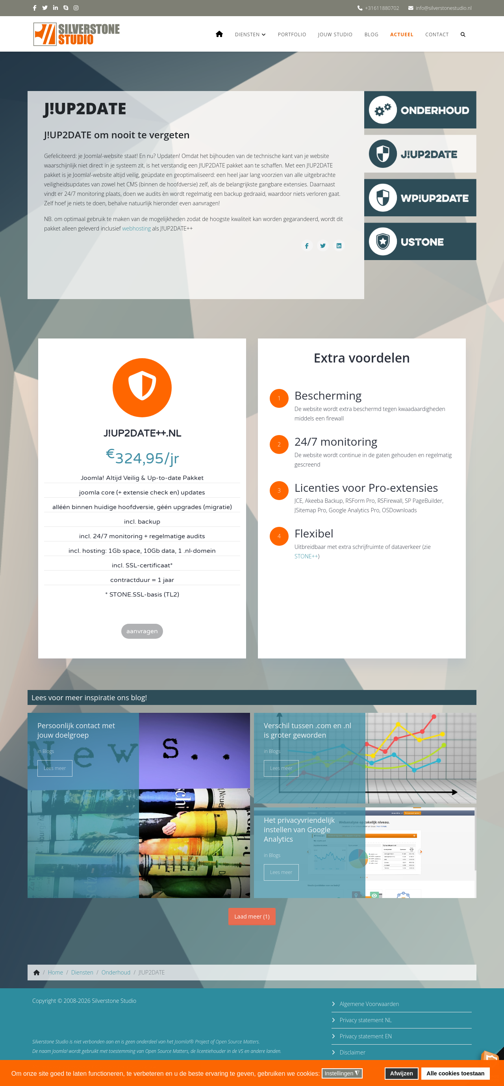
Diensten (247, 34)
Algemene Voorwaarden (368, 1004)
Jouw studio (335, 34)
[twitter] (45, 7)
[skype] (65, 7)
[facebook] (35, 7)
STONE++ (306, 556)
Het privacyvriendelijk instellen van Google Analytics (299, 829)
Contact (437, 34)
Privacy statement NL (365, 1020)
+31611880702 (382, 8)
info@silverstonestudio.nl (444, 8)
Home (55, 972)
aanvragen (142, 631)
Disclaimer (351, 1052)
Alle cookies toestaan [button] (455, 1073)
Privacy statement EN (365, 1036)
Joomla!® (184, 1041)
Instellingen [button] (342, 1073)
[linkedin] (55, 7)
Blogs (48, 751)
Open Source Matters (237, 1041)
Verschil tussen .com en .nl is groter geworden (307, 730)
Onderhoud (116, 972)
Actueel (401, 34)
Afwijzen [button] (401, 1073)
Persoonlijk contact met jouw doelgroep (76, 730)
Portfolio (292, 34)
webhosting (136, 228)
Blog (372, 34)
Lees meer (55, 768)
